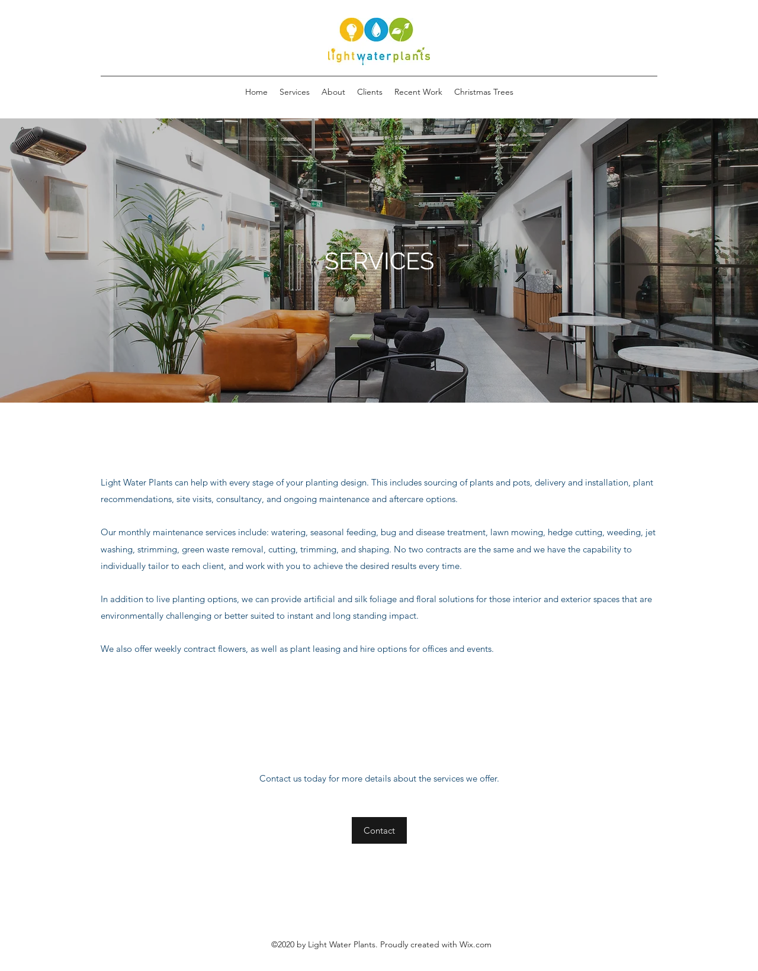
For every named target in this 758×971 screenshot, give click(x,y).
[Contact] (379, 830)
